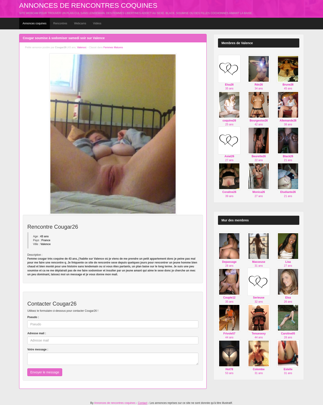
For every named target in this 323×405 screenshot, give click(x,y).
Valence (81, 47)
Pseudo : (33, 317)
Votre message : (37, 349)
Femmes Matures (113, 47)
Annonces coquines (34, 23)
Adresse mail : (36, 333)
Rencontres (60, 23)
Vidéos (97, 23)
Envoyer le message (44, 372)
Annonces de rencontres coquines (88, 5)
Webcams (80, 23)
